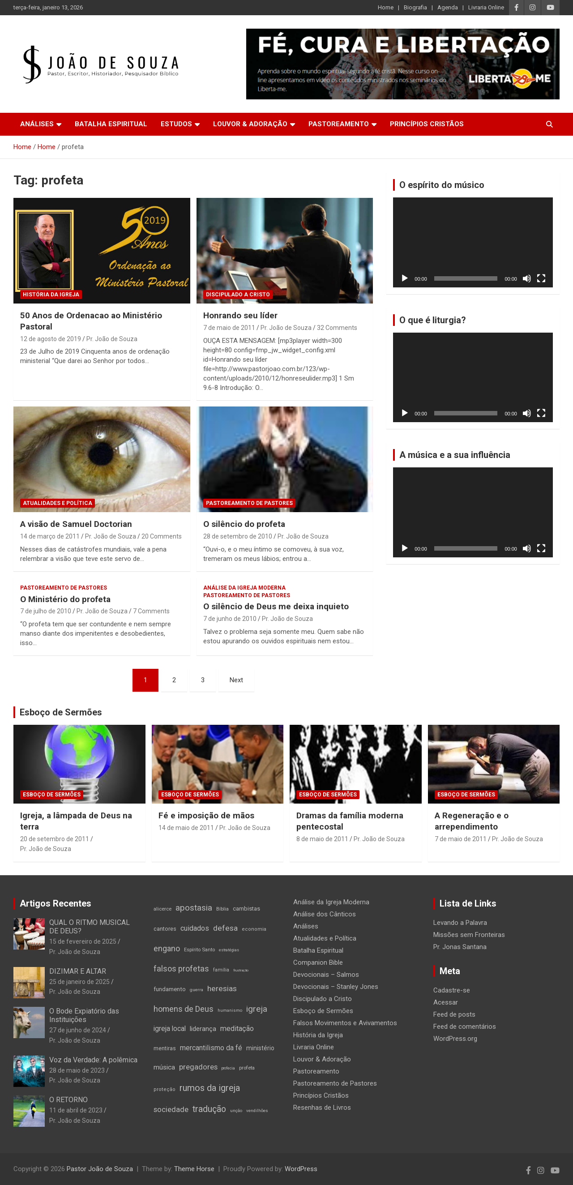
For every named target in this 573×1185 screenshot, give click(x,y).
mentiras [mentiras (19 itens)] (165, 1048)
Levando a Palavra (460, 923)
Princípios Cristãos (427, 124)
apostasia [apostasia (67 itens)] (193, 908)
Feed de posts (454, 1014)
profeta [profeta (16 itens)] (247, 1068)
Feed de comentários (464, 1026)
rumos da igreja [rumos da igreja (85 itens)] (210, 1087)
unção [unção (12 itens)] (236, 1110)
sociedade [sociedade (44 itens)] (171, 1109)
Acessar (445, 1002)
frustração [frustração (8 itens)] (240, 970)
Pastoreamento (338, 124)
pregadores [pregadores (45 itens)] (198, 1067)
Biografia (415, 7)
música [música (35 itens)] (164, 1067)
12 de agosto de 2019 (50, 338)
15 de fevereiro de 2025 (82, 941)
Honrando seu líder (240, 315)
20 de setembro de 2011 (54, 839)
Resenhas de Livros (322, 1108)
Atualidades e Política (57, 503)
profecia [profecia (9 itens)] (228, 1068)
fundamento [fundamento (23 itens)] (170, 989)
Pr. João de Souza (111, 338)
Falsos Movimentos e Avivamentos (345, 1023)
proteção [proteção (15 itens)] (164, 1089)
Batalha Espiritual (111, 124)
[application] (473, 242)
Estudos (176, 124)
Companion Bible (318, 962)
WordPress (301, 1169)
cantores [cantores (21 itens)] (165, 928)
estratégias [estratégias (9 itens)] (229, 950)
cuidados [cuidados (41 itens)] (194, 928)
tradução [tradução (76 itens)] (209, 1109)
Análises (37, 124)
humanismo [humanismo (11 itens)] (230, 1010)
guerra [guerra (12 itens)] (196, 989)
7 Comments (151, 611)
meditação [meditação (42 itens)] (237, 1028)
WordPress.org (455, 1039)
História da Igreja (51, 294)
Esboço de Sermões (61, 712)
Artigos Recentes (55, 903)
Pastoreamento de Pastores (249, 503)
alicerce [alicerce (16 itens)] (162, 909)
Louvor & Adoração (250, 124)
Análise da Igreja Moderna (244, 588)
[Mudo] (526, 278)
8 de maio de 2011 (322, 839)
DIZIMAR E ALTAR (77, 971)
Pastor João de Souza (100, 1169)
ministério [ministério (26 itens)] (260, 1048)
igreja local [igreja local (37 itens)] (170, 1028)
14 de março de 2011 (50, 536)
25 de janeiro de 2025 (79, 981)
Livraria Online (486, 7)
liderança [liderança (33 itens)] (203, 1029)
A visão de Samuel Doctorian (76, 524)
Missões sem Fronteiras (469, 935)
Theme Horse (194, 1169)
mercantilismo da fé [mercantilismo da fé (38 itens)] (211, 1048)
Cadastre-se (451, 990)
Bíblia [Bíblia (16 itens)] (222, 909)
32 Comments (337, 327)
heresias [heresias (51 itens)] (222, 988)
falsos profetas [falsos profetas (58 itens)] (181, 968)
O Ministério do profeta (65, 599)
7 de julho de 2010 (45, 611)
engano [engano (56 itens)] (167, 948)
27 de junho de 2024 (77, 1030)
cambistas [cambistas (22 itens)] (246, 908)
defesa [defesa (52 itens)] (225, 928)
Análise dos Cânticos (324, 914)
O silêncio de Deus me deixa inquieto (276, 606)
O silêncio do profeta (244, 524)
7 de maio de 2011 (229, 327)
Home (385, 7)
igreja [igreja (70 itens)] (256, 1009)
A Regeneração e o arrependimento (472, 821)
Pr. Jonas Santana (460, 947)
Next (236, 680)
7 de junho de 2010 (230, 618)
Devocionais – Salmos (326, 975)
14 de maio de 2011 (186, 827)
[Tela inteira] (541, 278)
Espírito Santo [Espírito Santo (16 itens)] (199, 949)
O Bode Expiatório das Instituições (84, 1015)
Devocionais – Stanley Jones (335, 987)
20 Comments (161, 536)
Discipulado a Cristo (238, 294)
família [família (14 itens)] (221, 970)
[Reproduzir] (404, 278)
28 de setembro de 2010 (237, 536)
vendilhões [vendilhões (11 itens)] (257, 1110)
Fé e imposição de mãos (206, 815)
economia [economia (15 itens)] (254, 929)
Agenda (447, 7)
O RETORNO (68, 1099)
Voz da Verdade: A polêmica (93, 1060)
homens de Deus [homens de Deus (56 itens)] (184, 1009)
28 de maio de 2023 (77, 1070)
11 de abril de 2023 (76, 1110)
